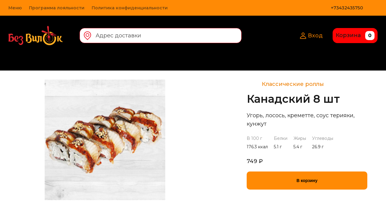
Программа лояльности (56, 8)
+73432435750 (347, 8)
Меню (15, 8)
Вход (311, 35)
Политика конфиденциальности (130, 8)
